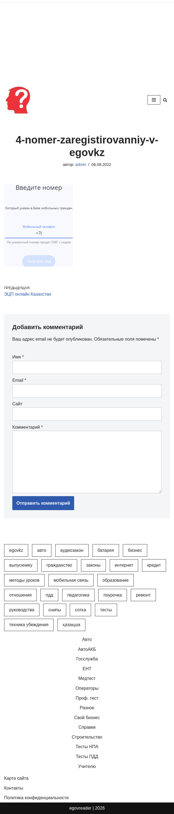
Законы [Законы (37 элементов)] (93, 565)
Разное (87, 708)
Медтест (87, 678)
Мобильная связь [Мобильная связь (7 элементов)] (71, 580)
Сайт (17, 404)
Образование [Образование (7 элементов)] (115, 580)
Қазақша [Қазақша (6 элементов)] (71, 625)
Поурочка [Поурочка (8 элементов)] (112, 595)
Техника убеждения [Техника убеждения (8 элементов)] (28, 625)
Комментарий (27, 427)
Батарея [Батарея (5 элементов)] (105, 550)
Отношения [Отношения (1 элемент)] (20, 595)
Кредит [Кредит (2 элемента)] (154, 565)
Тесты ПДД (87, 756)
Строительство (87, 737)
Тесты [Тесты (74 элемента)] (106, 610)
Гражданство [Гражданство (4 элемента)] (59, 565)
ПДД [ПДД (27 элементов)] (49, 595)
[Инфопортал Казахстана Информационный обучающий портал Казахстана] (17, 100)
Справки (87, 727)
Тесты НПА (87, 747)
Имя (18, 357)
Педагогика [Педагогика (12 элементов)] (78, 595)
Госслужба (87, 659)
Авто (87, 639)
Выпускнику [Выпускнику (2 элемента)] (20, 565)
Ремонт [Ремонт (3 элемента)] (143, 595)
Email (19, 380)
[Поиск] (165, 100)
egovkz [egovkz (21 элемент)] (16, 550)
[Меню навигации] (153, 99)
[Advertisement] (87, 41)
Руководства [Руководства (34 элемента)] (21, 610)
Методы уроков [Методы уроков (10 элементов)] (24, 580)
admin (80, 164)
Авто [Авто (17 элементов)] (41, 550)
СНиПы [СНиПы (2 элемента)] (54, 610)
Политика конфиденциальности (36, 798)
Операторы (87, 688)
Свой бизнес (87, 717)
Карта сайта (16, 778)
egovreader (80, 808)
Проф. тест (87, 698)
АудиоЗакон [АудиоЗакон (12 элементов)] (71, 550)
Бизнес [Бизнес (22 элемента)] (135, 550)
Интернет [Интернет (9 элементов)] (124, 565)
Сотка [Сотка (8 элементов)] (80, 610)
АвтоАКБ (87, 649)
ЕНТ (87, 668)
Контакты (13, 788)
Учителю (87, 766)
